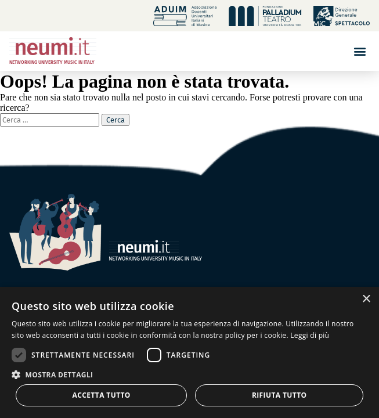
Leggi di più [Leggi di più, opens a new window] (309, 335)
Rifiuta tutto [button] (279, 395)
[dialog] (189, 352)
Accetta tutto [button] (102, 395)
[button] (360, 50)
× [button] (366, 299)
